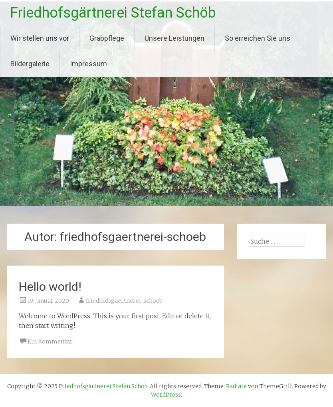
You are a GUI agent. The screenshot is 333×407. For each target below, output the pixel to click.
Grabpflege (106, 38)
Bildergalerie (30, 64)
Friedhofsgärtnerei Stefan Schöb (113, 12)
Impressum (88, 64)
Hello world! (50, 287)
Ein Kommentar (50, 341)
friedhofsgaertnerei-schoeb (124, 300)
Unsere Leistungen (174, 38)
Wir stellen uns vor (39, 38)
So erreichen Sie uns (257, 38)
